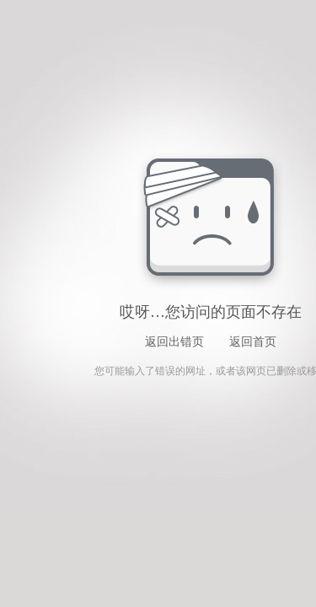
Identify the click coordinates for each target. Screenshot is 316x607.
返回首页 (252, 342)
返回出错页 (174, 342)
